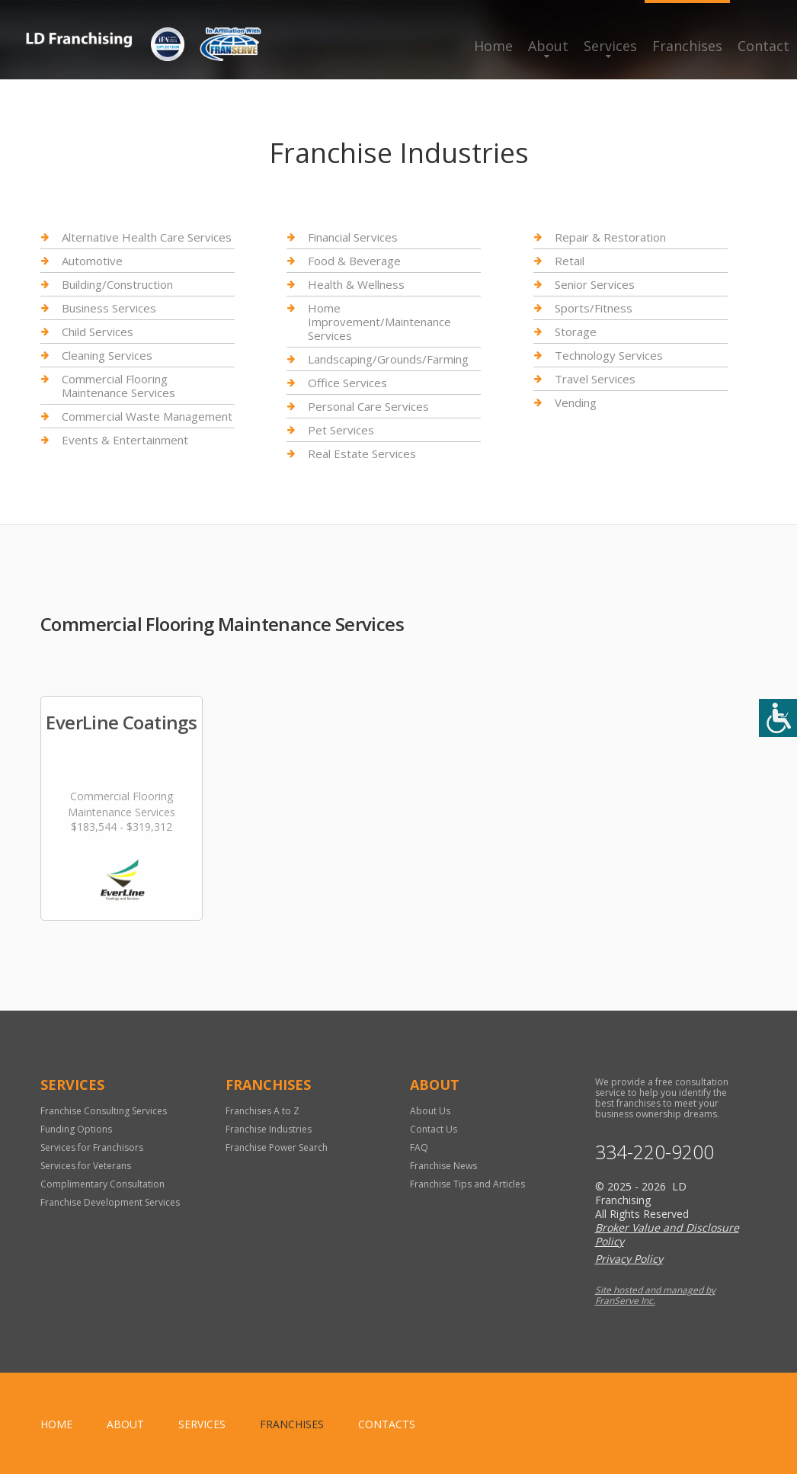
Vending (576, 402)
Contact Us (433, 1129)
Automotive (92, 260)
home (56, 1424)
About (548, 46)
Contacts (386, 1424)
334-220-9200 (654, 1152)
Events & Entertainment (125, 439)
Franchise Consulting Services (103, 1110)
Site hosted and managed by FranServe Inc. (655, 1295)
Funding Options (76, 1129)
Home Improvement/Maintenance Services (379, 321)
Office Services (347, 382)
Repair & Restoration (610, 237)
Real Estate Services (362, 453)
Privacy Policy (629, 1258)
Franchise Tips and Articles (467, 1184)
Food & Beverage (354, 260)
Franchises (687, 46)
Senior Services (595, 284)
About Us (430, 1110)
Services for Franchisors (91, 1147)
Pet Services (341, 429)
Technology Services (609, 355)
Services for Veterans (85, 1165)
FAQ (419, 1147)
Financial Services (353, 237)
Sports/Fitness (593, 308)
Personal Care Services (368, 406)
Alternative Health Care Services (147, 237)
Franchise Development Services (110, 1202)
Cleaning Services (107, 355)
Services (610, 46)
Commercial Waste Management (147, 416)
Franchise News (443, 1165)
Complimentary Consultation (102, 1184)
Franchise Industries (269, 1129)
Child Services (97, 331)
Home (493, 46)
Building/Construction (117, 284)
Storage (576, 331)
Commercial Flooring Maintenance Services (118, 385)
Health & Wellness (356, 284)
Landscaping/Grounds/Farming (388, 359)
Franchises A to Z (262, 1110)
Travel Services (595, 378)
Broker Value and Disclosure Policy (667, 1234)
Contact (763, 46)
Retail (569, 260)
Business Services (109, 308)
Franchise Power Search (277, 1147)
